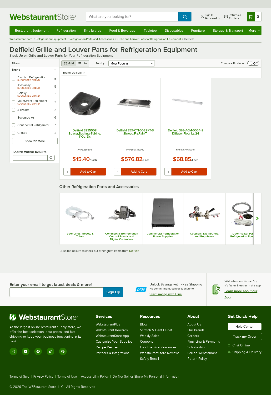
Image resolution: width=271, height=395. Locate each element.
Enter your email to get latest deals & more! (51, 284)
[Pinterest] (63, 351)
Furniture (198, 30)
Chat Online (239, 345)
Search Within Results (29, 152)
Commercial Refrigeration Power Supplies (163, 235)
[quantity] (67, 171)
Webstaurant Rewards (112, 330)
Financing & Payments (203, 341)
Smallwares (92, 30)
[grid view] (68, 63)
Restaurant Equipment (31, 30)
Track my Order (244, 336)
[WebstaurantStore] (49, 317)
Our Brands (196, 330)
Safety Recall (149, 358)
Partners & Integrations (113, 353)
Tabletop (150, 30)
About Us (194, 324)
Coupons (146, 341)
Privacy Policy (43, 376)
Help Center (245, 326)
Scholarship (196, 347)
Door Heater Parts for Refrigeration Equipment (246, 235)
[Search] (51, 158)
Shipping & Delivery (244, 352)
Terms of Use (67, 376)
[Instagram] (13, 351)
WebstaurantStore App (112, 336)
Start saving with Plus (166, 294)
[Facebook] (38, 351)
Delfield (134, 251)
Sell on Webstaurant (202, 353)
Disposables (174, 30)
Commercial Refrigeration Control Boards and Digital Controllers (121, 236)
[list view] (82, 63)
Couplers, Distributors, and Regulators (204, 235)
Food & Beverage (122, 30)
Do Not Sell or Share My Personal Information (146, 376)
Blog (143, 324)
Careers (193, 336)
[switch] (253, 63)
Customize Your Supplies (114, 341)
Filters (16, 63)
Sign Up (113, 292)
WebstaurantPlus (108, 324)
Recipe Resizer (107, 347)
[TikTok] (50, 351)
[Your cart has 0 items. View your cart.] (254, 16)
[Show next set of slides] (257, 219)
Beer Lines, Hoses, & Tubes (80, 235)
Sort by (100, 63)
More (254, 30)
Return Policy (197, 358)
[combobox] (132, 16)
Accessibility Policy (95, 376)
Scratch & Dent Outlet (156, 330)
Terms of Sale (19, 376)
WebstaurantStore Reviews (160, 353)
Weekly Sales (149, 336)
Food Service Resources (158, 347)
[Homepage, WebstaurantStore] (44, 17)
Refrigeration (66, 30)
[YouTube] (26, 351)
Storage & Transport (228, 30)
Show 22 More (35, 141)
